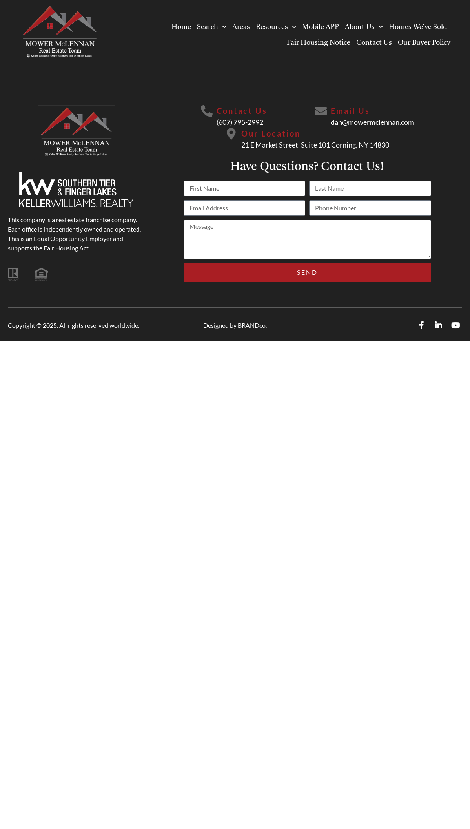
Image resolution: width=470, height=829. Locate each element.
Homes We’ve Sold (418, 27)
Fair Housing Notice (318, 42)
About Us (364, 27)
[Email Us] (321, 111)
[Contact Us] (207, 111)
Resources (276, 27)
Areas (241, 27)
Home (181, 27)
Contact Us (374, 42)
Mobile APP (320, 27)
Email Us (350, 110)
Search (211, 27)
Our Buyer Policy (424, 42)
